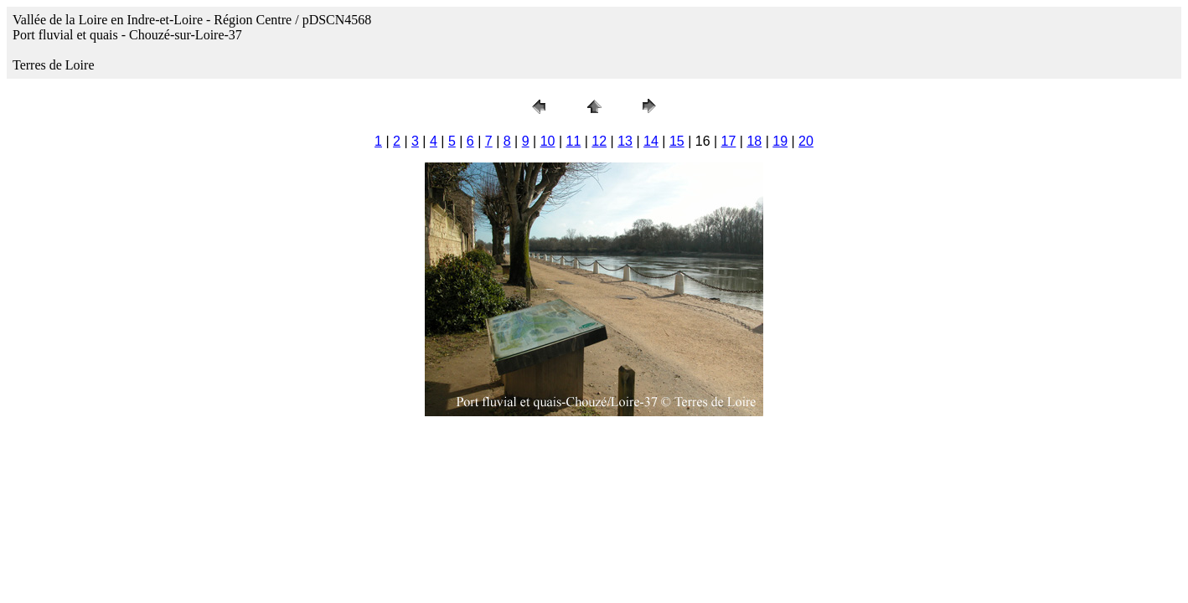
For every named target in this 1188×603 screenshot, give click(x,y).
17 (728, 141)
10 (547, 141)
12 (599, 141)
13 (625, 141)
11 (573, 141)
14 (651, 141)
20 (806, 141)
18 (754, 141)
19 (780, 141)
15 (676, 141)
